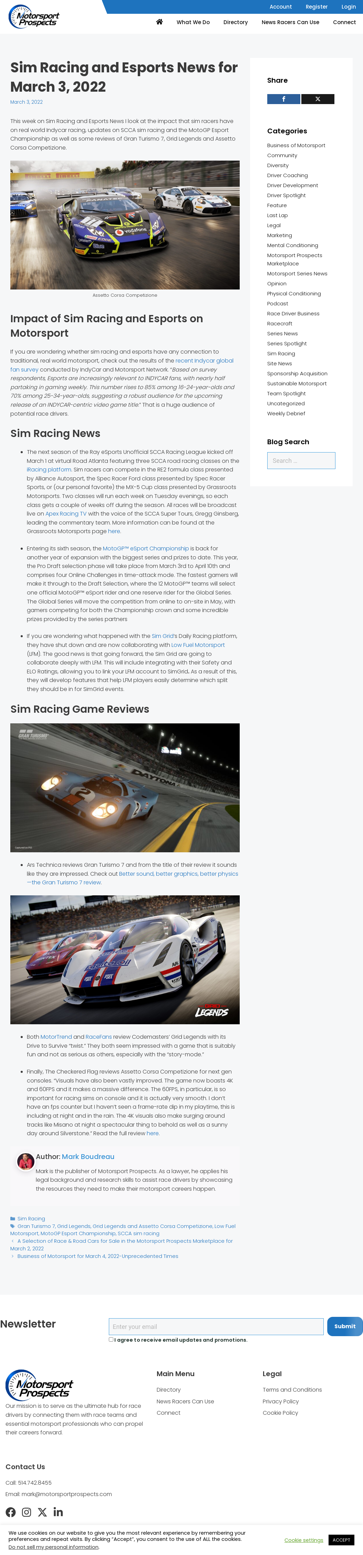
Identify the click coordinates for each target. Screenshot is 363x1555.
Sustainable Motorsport (297, 383)
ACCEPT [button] (341, 1540)
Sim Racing (30, 1218)
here (114, 531)
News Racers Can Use (290, 22)
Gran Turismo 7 (35, 1225)
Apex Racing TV (66, 514)
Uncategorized (286, 403)
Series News (282, 333)
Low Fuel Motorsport (198, 645)
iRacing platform (49, 470)
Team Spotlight (286, 393)
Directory (236, 22)
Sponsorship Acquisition (297, 373)
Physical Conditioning (294, 293)
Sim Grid (163, 636)
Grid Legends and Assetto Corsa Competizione (143, 1225)
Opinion (277, 283)
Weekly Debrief (286, 413)
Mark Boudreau (88, 1156)
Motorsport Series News (297, 273)
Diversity (278, 165)
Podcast (277, 303)
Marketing (279, 235)
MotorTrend (56, 1037)
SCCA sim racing (129, 1232)
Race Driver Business (293, 313)
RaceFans (99, 1037)
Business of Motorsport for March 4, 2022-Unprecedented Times (92, 1253)
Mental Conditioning (292, 245)
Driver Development (292, 185)
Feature (277, 205)
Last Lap (277, 215)
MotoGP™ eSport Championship (146, 548)
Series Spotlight (287, 343)
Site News (279, 363)
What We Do (193, 22)
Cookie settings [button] (303, 1540)
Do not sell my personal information (53, 1547)
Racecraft (279, 323)
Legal (274, 225)
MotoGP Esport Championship (73, 1232)
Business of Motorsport (296, 145)
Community (282, 155)
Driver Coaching (287, 175)
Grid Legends (70, 1225)
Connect (344, 22)
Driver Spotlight (286, 195)
